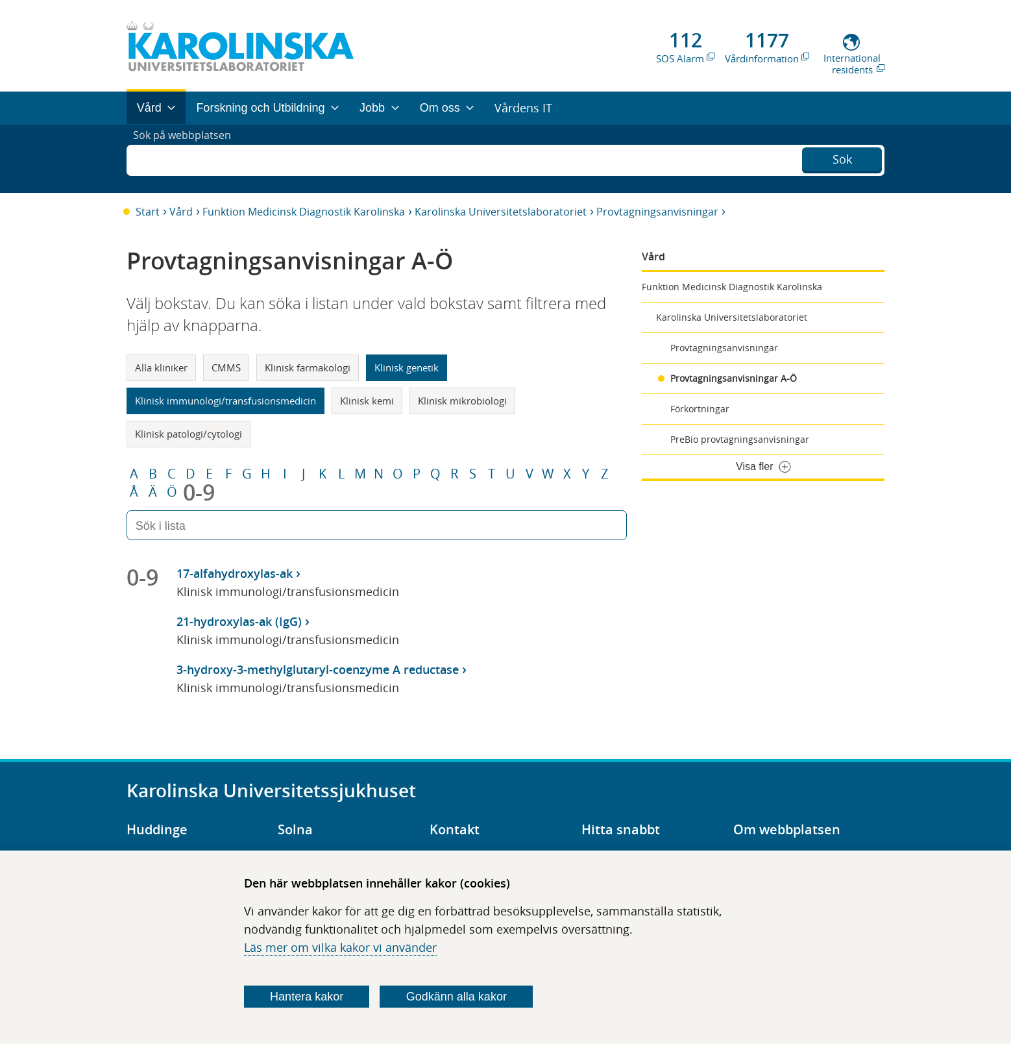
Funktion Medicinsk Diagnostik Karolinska (303, 212)
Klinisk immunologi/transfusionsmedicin (225, 400)
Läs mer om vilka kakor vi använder (340, 947)
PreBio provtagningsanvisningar (739, 439)
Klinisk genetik (406, 367)
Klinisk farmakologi (307, 367)
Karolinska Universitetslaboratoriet (501, 212)
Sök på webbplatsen (188, 158)
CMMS (226, 367)
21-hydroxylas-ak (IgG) (239, 621)
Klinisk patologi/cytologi (188, 433)
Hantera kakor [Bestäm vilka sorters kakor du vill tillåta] (306, 996)
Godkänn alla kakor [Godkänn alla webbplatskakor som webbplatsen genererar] (456, 996)
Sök (842, 157)
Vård (181, 212)
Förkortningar (699, 409)
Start (148, 212)
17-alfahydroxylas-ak (235, 573)
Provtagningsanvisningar (657, 212)
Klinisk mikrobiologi (462, 400)
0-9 (199, 492)
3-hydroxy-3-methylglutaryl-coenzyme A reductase (318, 669)
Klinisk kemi (367, 400)
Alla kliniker (161, 367)
